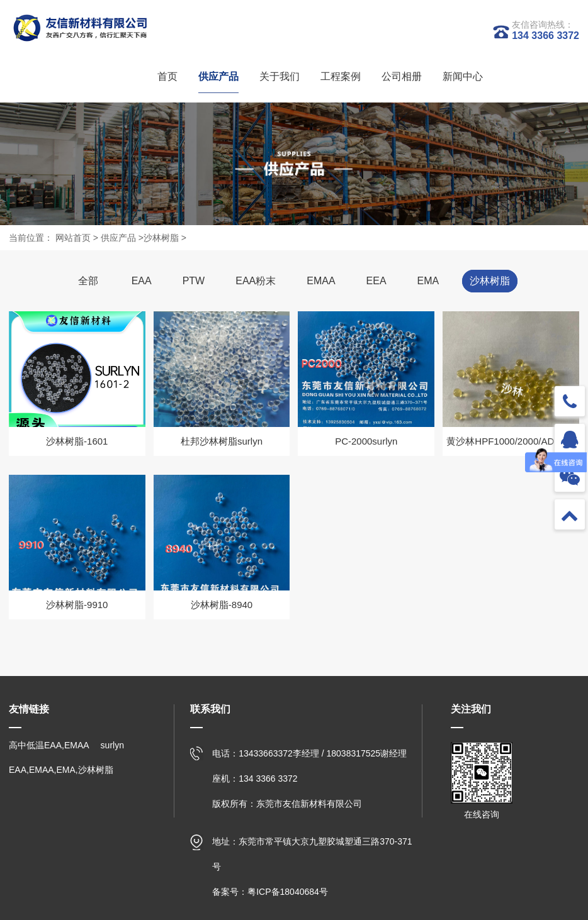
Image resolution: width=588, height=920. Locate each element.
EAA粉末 (255, 280)
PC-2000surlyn (366, 441)
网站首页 (73, 238)
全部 (88, 280)
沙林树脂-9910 (77, 604)
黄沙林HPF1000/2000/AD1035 (510, 441)
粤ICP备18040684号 (287, 892)
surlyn (112, 745)
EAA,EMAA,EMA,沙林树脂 (61, 770)
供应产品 (118, 238)
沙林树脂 (161, 238)
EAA (142, 280)
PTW (194, 280)
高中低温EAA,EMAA (49, 745)
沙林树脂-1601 (77, 441)
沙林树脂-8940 (221, 604)
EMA (428, 280)
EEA (376, 280)
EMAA (321, 280)
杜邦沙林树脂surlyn (222, 441)
